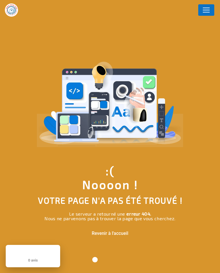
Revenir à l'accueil (110, 233)
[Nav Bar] (206, 10)
